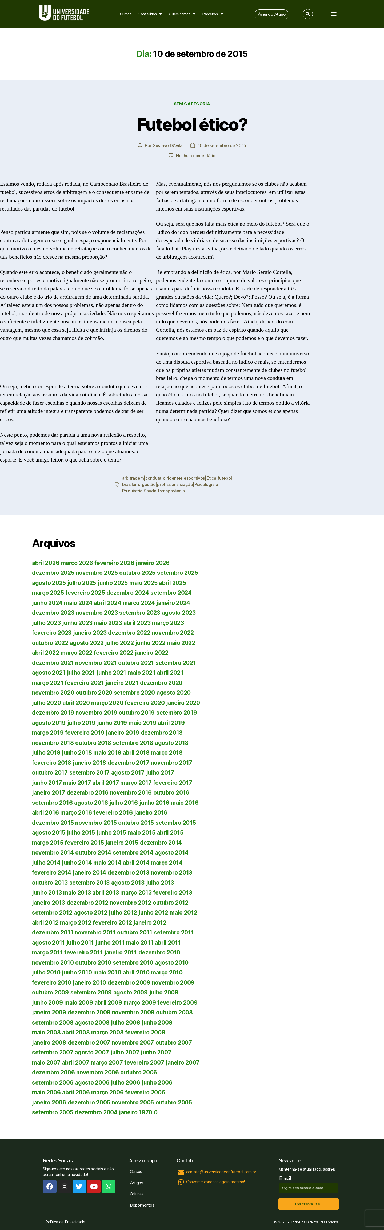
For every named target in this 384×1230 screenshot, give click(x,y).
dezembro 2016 (88, 792)
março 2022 (76, 652)
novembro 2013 (172, 872)
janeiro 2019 (122, 732)
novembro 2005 (133, 1102)
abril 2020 (76, 702)
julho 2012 (123, 912)
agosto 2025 (49, 583)
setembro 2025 (177, 572)
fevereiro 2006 (145, 1092)
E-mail (286, 1178)
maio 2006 (46, 1092)
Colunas (137, 1194)
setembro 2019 (176, 712)
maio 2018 (107, 752)
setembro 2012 (52, 912)
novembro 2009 (173, 982)
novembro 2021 (96, 662)
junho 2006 (157, 1082)
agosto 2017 (128, 772)
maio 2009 (78, 1002)
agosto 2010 (172, 962)
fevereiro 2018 (51, 762)
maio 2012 (183, 912)
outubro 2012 (171, 902)
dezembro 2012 (88, 902)
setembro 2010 (133, 962)
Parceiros (212, 14)
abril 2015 (170, 832)
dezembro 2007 (89, 1042)
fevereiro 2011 (83, 952)
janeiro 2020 (183, 702)
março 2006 (107, 1092)
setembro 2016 (52, 802)
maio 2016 (185, 802)
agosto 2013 (128, 882)
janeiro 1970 (135, 1112)
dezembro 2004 (96, 1112)
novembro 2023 (97, 612)
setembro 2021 (175, 662)
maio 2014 (107, 862)
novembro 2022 (173, 632)
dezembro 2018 (162, 732)
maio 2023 (108, 623)
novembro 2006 (97, 1072)
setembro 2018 (133, 742)
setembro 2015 (175, 822)
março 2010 (166, 972)
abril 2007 (75, 1062)
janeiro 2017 (48, 792)
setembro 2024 (171, 592)
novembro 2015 (96, 822)
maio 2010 (107, 972)
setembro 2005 (52, 1112)
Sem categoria (192, 104)
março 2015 (47, 842)
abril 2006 (76, 1092)
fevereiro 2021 (84, 682)
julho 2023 (46, 623)
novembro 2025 (97, 572)
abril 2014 (136, 862)
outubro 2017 (50, 772)
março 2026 (77, 563)
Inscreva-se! (308, 1204)
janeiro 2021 (121, 682)
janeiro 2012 (149, 922)
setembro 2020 (134, 692)
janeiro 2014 (89, 872)
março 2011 (47, 952)
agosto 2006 (92, 1082)
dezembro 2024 (127, 592)
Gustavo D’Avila (167, 145)
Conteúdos (150, 14)
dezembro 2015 (53, 822)
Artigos (136, 1183)
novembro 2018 (53, 742)
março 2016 (76, 812)
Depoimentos (142, 1205)
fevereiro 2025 (85, 592)
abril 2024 (107, 603)
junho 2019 (112, 722)
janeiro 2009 (49, 1012)
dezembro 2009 (128, 982)
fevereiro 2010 (51, 982)
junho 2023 (77, 623)
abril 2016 (45, 812)
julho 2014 (46, 862)
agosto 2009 (130, 992)
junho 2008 (157, 1022)
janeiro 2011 (120, 952)
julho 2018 (46, 752)
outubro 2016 (171, 792)
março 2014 (166, 862)
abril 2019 (171, 722)
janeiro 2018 (89, 762)
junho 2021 (111, 672)
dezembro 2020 (161, 682)
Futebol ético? (192, 124)
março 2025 (48, 592)
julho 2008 (125, 1022)
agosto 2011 (48, 942)
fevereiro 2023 (51, 632)
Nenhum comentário (195, 155)
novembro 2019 (96, 712)
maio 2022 (181, 643)
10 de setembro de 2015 (222, 145)
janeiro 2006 (49, 1102)
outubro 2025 (137, 572)
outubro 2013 (50, 882)
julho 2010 (46, 972)
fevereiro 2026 (114, 563)
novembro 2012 (130, 902)
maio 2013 (77, 892)
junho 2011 (110, 942)
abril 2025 (172, 583)
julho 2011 (80, 942)
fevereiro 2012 (112, 922)
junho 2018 (77, 752)
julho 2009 (163, 992)
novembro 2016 (131, 792)
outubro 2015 (136, 822)
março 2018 (166, 752)
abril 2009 (108, 1002)
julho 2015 (81, 832)
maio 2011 (139, 942)
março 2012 (75, 922)
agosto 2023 (179, 612)
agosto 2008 (92, 1022)
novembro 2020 (53, 692)
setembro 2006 (53, 1082)
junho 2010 (77, 972)
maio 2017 (77, 782)
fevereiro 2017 (172, 782)
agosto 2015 (48, 832)
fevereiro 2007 (144, 1062)
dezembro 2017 (128, 762)
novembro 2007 (133, 1042)
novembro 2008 (133, 1012)
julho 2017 (160, 772)
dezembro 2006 (53, 1072)
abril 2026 (45, 563)
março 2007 (107, 1062)
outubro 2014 (93, 852)
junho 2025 (113, 583)
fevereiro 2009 (177, 1002)
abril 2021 (170, 672)
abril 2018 (136, 752)
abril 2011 (168, 942)
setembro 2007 (52, 1052)
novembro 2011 (95, 932)
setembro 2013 (89, 882)
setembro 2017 (89, 772)
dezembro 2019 (53, 712)
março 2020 (107, 702)
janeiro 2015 (121, 842)
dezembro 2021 (53, 662)
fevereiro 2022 (113, 652)
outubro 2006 (138, 1072)
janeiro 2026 (153, 563)
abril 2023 (136, 623)
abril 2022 (45, 652)
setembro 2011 (174, 932)
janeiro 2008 (49, 1042)
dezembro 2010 (159, 952)
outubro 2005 (173, 1102)
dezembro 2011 (52, 932)
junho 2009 (47, 1002)
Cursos (125, 14)
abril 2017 (105, 782)
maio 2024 (78, 603)
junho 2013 (47, 892)
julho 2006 (125, 1082)
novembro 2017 (172, 762)
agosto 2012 (90, 912)
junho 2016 (154, 802)
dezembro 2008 (89, 1012)
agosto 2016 (91, 802)
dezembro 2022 (129, 632)
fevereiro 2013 (172, 892)
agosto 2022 (87, 643)
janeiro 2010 (89, 982)
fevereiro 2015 (84, 842)
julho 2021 (81, 672)
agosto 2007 (92, 1052)
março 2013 (135, 892)
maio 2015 (141, 832)
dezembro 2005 (89, 1102)
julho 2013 (160, 882)
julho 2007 (124, 1052)
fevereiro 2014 (51, 872)
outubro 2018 (93, 742)
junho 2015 (111, 832)
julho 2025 (81, 583)
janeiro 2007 (182, 1062)
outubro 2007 (173, 1042)
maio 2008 (46, 1032)
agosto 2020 (174, 692)
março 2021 (47, 682)
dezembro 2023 (53, 612)
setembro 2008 (53, 1022)
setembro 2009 (91, 992)
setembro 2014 (133, 852)
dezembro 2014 (161, 842)
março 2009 (139, 1002)
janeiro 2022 (152, 652)
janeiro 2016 (150, 812)
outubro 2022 (50, 643)
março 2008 (107, 1032)
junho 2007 (156, 1052)
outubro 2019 (137, 712)
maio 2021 (141, 672)
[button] (272, 14)
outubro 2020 (94, 692)
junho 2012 (153, 912)
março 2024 (139, 603)
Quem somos (182, 14)
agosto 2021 (48, 672)
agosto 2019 (49, 722)
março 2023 (168, 623)
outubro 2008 (174, 1012)
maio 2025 (143, 583)
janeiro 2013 (48, 902)
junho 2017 (47, 782)
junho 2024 (47, 603)
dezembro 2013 (128, 872)
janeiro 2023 (90, 632)
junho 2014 (77, 862)
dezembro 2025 (53, 572)
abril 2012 (45, 922)
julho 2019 (81, 722)
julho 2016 (123, 802)
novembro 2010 (53, 962)
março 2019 (47, 732)
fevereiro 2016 (113, 812)
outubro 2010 (93, 962)
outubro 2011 (134, 932)
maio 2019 (143, 722)
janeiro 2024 (173, 603)
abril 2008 (76, 1032)
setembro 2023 (139, 612)
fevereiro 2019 (84, 732)
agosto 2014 (172, 852)
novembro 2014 (53, 852)
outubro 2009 (50, 992)
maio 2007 (46, 1062)
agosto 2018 (172, 742)
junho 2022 (150, 643)
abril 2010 (136, 972)
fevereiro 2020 (145, 702)
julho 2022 (119, 643)
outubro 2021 (136, 662)
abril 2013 (105, 892)
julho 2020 (46, 702)
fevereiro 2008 (145, 1032)
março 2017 (135, 782)
